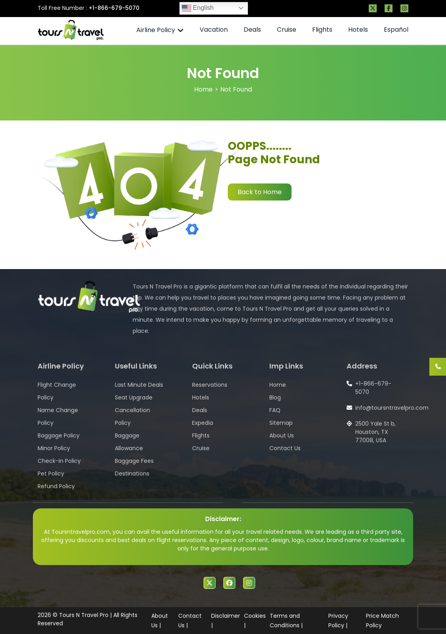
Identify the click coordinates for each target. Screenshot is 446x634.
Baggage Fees (134, 461)
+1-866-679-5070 (114, 8)
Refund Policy (56, 486)
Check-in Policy (59, 461)
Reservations (209, 385)
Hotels (358, 29)
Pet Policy (51, 473)
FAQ (274, 410)
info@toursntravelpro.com (392, 408)
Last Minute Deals (139, 385)
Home (203, 89)
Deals (252, 29)
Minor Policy (54, 448)
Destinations (132, 473)
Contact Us (285, 448)
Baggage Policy (59, 435)
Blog (275, 397)
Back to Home (260, 192)
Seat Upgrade (133, 397)
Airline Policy (155, 29)
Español (396, 29)
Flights (322, 29)
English (198, 8)
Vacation (214, 29)
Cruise (286, 29)
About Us (281, 435)
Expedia (202, 423)
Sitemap (281, 423)
